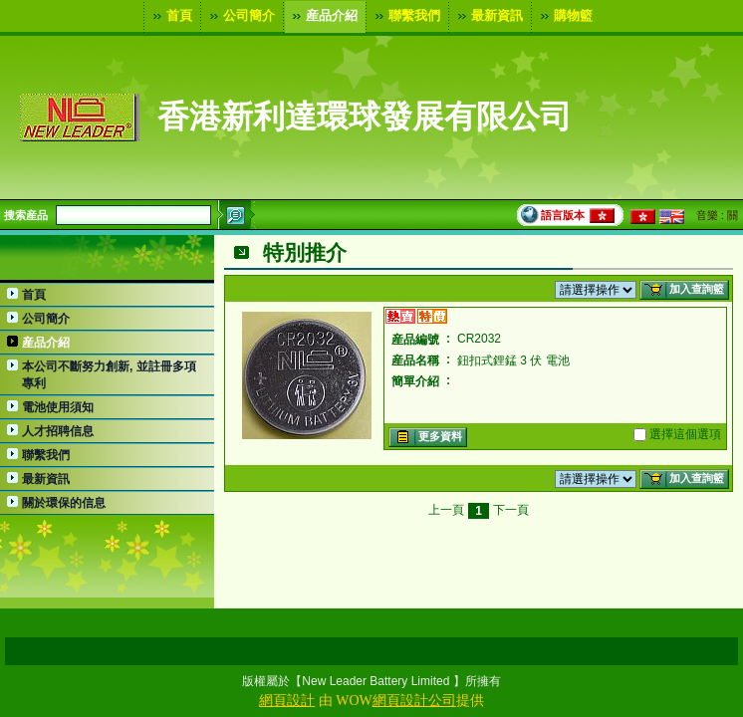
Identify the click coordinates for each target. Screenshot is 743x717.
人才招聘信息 (58, 431)
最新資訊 (488, 16)
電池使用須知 (58, 407)
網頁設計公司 (414, 700)
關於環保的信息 (64, 503)
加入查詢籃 (682, 290)
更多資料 (426, 437)
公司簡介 (240, 16)
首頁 (170, 16)
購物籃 (564, 16)
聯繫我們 (405, 16)
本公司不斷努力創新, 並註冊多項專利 (109, 374)
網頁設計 (287, 700)
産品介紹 (323, 16)
